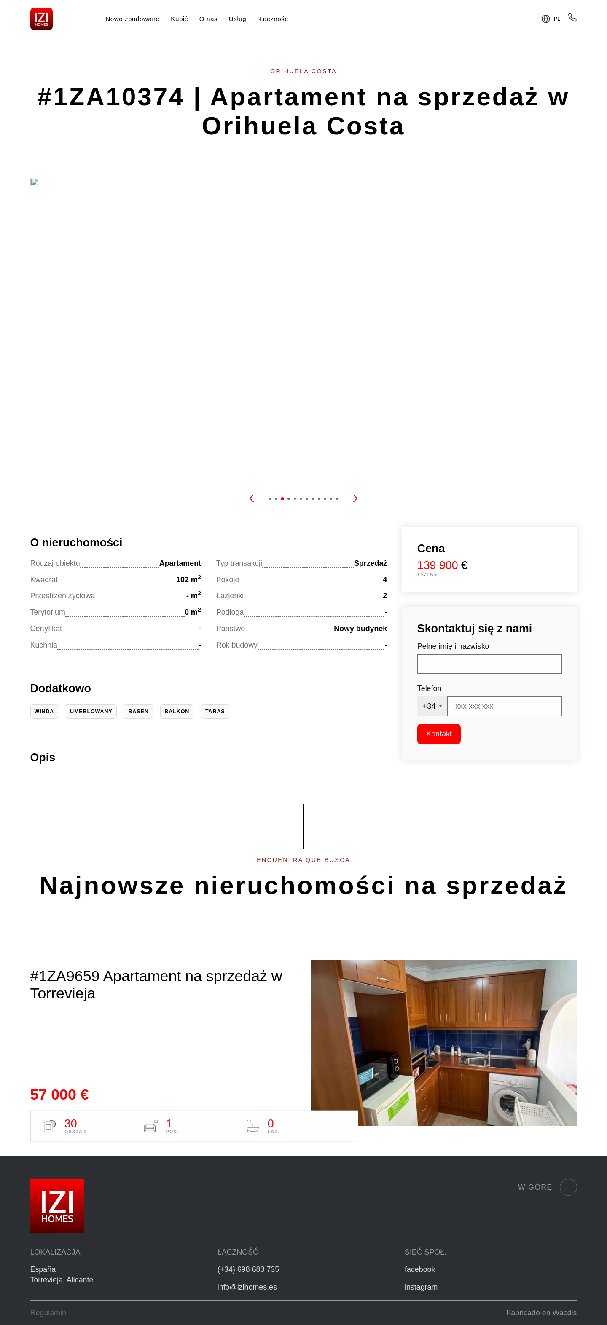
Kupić (179, 18)
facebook (420, 1269)
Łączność (273, 18)
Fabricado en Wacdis (541, 1313)
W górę (547, 1187)
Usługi (238, 18)
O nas (208, 18)
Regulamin (48, 1313)
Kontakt (439, 734)
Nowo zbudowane (132, 18)
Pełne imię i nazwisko (453, 646)
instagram (421, 1287)
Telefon (429, 688)
